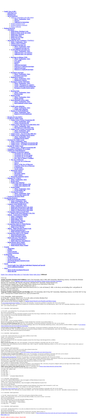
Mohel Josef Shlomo (17, 218)
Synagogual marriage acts (18, 45)
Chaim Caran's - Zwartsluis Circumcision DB (24, 144)
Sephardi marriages (20, 68)
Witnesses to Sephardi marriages (23, 69)
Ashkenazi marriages (20, 65)
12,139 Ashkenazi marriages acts (20, 49)
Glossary (16, 20)
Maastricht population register (20, 176)
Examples (17, 62)
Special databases (12, 16)
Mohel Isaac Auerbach (17, 34)
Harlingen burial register (21, 138)
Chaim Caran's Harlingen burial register (23, 135)
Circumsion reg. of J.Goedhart (23, 156)
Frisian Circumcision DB (21, 123)
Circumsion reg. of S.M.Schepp (23, 155)
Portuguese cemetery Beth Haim (20, 81)
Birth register (18, 172)
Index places (37, 274)
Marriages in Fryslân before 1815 (24, 127)
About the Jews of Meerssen (22, 161)
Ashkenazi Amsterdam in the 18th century (22, 17)
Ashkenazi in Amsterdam (21, 22)
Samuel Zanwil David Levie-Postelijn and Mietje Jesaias (40, 301)
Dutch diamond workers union (20, 100)
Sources (16, 163)
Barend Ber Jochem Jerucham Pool (10, 388)
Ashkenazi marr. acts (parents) (23, 54)
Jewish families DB (19, 190)
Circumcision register (17, 192)
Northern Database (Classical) (19, 25)
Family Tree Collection (7, 274)
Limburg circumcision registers (20, 152)
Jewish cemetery (19, 169)
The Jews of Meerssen (17, 159)
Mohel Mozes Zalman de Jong (19, 202)
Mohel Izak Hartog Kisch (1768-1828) (22, 207)
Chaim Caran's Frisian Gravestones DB (22, 129)
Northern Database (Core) (18, 23)
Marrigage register (19, 173)
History (16, 63)
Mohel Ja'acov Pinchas (17, 227)
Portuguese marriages (17, 72)
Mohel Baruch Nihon (17, 222)
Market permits (15, 95)
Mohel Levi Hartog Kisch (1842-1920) (22, 210)
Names (31, 274)
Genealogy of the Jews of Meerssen (24, 166)
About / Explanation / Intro (22, 19)
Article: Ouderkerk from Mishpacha (25, 86)
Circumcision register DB (21, 195)
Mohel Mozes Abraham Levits (19, 31)
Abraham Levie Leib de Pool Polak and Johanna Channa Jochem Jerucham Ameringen (38, 281)
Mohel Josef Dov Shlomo (18, 221)
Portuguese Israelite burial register (24, 88)
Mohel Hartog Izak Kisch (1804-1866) (22, 208)
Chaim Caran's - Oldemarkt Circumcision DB (24, 143)
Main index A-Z (18, 274)
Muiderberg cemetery (17, 77)
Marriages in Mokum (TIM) (19, 57)
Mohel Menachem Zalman (18, 236)
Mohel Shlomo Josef (17, 219)
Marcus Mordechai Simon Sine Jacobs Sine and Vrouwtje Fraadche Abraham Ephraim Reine (56, 413)
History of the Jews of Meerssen (23, 164)
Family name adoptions (17, 106)
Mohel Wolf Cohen (16, 36)
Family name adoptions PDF (22, 184)
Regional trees (11, 14)
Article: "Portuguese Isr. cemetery (24, 85)
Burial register (15, 181)
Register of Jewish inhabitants (19, 111)
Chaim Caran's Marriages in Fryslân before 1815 (25, 124)
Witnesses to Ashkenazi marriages (24, 66)
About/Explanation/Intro (18, 225)
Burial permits (15, 91)
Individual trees (12, 13)
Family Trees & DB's (10, 11)
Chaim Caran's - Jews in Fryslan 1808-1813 (23, 133)
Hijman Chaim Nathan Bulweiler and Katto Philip (51, 366)
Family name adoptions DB (22, 185)
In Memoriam (18, 167)
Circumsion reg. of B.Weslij (22, 153)
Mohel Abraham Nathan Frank (20, 231)
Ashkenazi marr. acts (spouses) (23, 52)
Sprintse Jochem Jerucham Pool (9, 356)
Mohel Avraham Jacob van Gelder (21, 33)
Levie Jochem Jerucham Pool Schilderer (11, 302)
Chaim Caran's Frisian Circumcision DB (23, 120)
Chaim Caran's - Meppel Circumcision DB (23, 147)
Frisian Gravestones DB (21, 132)
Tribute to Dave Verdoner (18, 43)
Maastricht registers (17, 170)
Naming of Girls (15, 39)
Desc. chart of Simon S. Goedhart (24, 158)
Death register (18, 175)
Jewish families (15, 187)
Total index (26, 274)
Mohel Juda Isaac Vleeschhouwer (20, 241)
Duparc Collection (16, 26)
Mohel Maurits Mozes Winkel (19, 245)
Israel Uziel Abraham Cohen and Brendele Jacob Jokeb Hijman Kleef (36, 352)
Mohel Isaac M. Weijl (17, 37)
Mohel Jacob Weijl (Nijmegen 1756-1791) (23, 213)
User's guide (17, 60)
